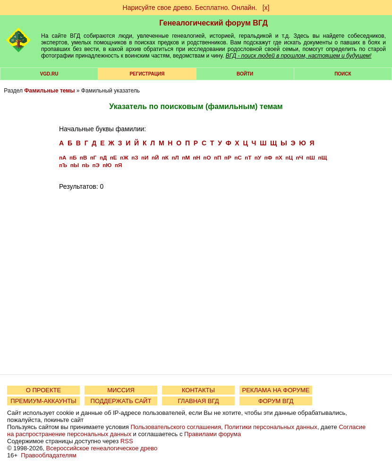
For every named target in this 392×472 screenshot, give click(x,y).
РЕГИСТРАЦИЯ (146, 73)
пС (237, 157)
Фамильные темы (49, 90)
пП (217, 157)
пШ (310, 157)
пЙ (155, 157)
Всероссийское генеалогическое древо (102, 448)
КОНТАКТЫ (198, 390)
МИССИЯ (121, 390)
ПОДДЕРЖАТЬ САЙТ (121, 401)
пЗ (134, 157)
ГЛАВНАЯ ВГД (198, 401)
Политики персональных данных (270, 426)
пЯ (118, 165)
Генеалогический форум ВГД (213, 23)
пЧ (299, 157)
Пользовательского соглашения (175, 426)
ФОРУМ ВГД (276, 401)
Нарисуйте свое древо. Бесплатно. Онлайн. (190, 7)
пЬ (85, 165)
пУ (258, 157)
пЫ (74, 165)
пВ (83, 157)
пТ (248, 157)
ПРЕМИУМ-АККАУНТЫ (43, 401)
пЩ (322, 157)
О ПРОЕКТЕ (43, 390)
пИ (144, 157)
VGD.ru (49, 73)
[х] (266, 7)
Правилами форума (212, 434)
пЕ (113, 157)
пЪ (63, 165)
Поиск (342, 73)
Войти (245, 73)
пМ (186, 157)
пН (196, 157)
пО (207, 157)
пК (165, 157)
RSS (126, 441)
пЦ (289, 157)
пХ (278, 157)
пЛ (175, 157)
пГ (93, 157)
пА (62, 157)
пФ (268, 157)
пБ (73, 157)
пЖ (124, 157)
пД (103, 157)
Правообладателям (48, 455)
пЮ (106, 165)
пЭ (96, 165)
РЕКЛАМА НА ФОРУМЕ (275, 390)
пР (227, 157)
